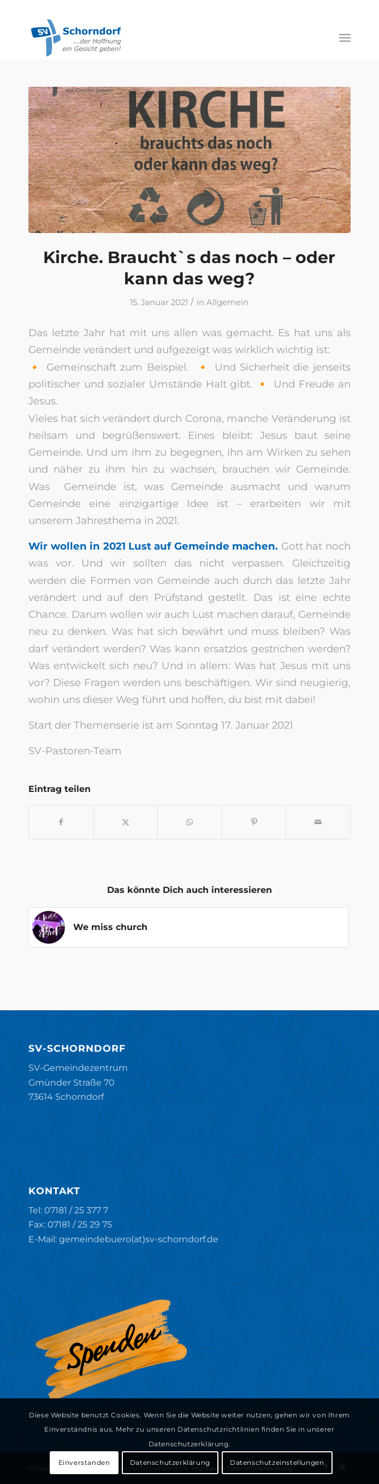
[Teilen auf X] (126, 822)
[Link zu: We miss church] (188, 927)
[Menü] (345, 38)
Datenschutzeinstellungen (277, 1462)
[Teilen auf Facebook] (61, 822)
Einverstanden (84, 1462)
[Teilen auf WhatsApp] (190, 822)
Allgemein (227, 302)
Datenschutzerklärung (170, 1462)
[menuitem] (345, 38)
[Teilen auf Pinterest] (254, 822)
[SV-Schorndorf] (157, 37)
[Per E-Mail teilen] (318, 822)
